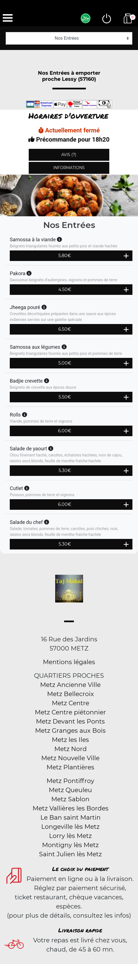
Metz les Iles (70, 740)
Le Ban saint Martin (70, 817)
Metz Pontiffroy (70, 781)
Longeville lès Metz (70, 826)
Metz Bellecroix (70, 694)
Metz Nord (70, 749)
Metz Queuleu (70, 790)
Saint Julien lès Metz (70, 854)
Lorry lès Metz (70, 836)
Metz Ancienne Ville (70, 685)
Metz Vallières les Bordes (70, 808)
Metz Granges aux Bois (70, 730)
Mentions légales (69, 662)
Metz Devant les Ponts (70, 721)
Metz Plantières (70, 767)
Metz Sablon (70, 799)
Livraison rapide (80, 930)
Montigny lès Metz (70, 845)
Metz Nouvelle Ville (70, 758)
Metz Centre (70, 703)
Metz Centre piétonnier (70, 712)
